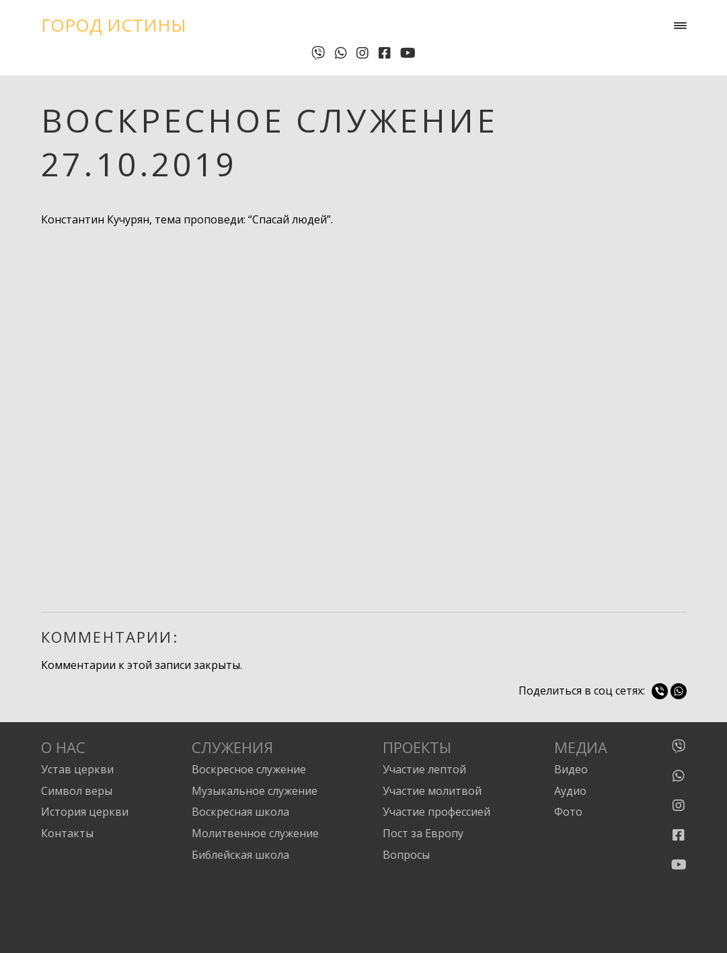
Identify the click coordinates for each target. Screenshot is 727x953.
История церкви (84, 811)
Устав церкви (77, 769)
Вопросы (406, 854)
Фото (568, 811)
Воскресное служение (249, 769)
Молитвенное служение (255, 833)
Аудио (570, 790)
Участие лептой (424, 769)
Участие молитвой (432, 790)
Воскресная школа (240, 811)
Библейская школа (240, 854)
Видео (571, 769)
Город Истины (113, 25)
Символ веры (76, 790)
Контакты (67, 833)
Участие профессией (436, 811)
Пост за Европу (423, 833)
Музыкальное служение (254, 790)
